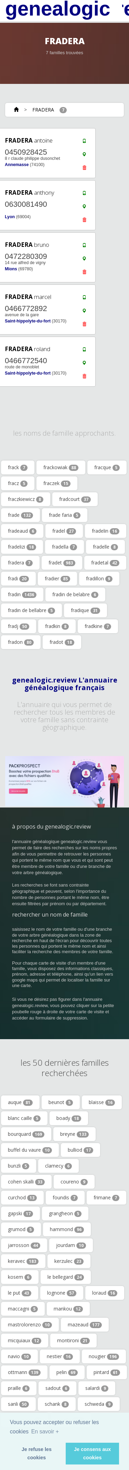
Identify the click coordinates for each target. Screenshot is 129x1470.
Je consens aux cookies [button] (92, 1453)
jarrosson (24, 1245)
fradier (57, 578)
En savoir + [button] (45, 1431)
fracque (107, 467)
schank (57, 1404)
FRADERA (43, 109)
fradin (22, 594)
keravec (23, 1261)
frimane (106, 1197)
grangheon (65, 1213)
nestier (60, 1356)
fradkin (57, 626)
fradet (62, 562)
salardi (96, 1388)
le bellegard (65, 1277)
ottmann (24, 1372)
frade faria (64, 515)
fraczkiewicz (25, 499)
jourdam (71, 1245)
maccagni (23, 1308)
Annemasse (17, 164)
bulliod (80, 1150)
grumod (21, 1229)
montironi (73, 1340)
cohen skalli (26, 1181)
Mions (11, 269)
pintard (107, 1372)
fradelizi (22, 546)
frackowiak (60, 467)
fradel (64, 531)
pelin (67, 1372)
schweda (99, 1404)
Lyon (10, 216)
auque (20, 1102)
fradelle (105, 546)
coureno (74, 1181)
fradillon (99, 578)
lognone (61, 1292)
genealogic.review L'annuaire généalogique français (64, 684)
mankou (68, 1308)
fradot (62, 642)
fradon (21, 642)
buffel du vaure (30, 1150)
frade (20, 515)
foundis (65, 1197)
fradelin (105, 531)
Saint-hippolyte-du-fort (28, 321)
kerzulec (69, 1261)
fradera (20, 562)
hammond (67, 1229)
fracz (18, 483)
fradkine (98, 626)
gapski (20, 1213)
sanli (18, 1404)
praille (19, 1388)
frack (18, 467)
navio (19, 1356)
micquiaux (24, 1340)
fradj (18, 626)
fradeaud (22, 531)
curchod (22, 1197)
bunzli (18, 1165)
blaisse (102, 1102)
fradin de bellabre (31, 610)
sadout (57, 1388)
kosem (20, 1277)
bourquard (26, 1134)
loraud (104, 1292)
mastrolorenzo (30, 1324)
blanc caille (24, 1118)
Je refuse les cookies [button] (37, 1453)
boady (68, 1118)
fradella (64, 546)
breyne (74, 1134)
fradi (18, 578)
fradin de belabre (75, 594)
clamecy (58, 1165)
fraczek (57, 483)
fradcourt (75, 499)
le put (19, 1292)
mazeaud (85, 1324)
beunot (61, 1102)
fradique (85, 610)
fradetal (105, 562)
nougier (104, 1356)
